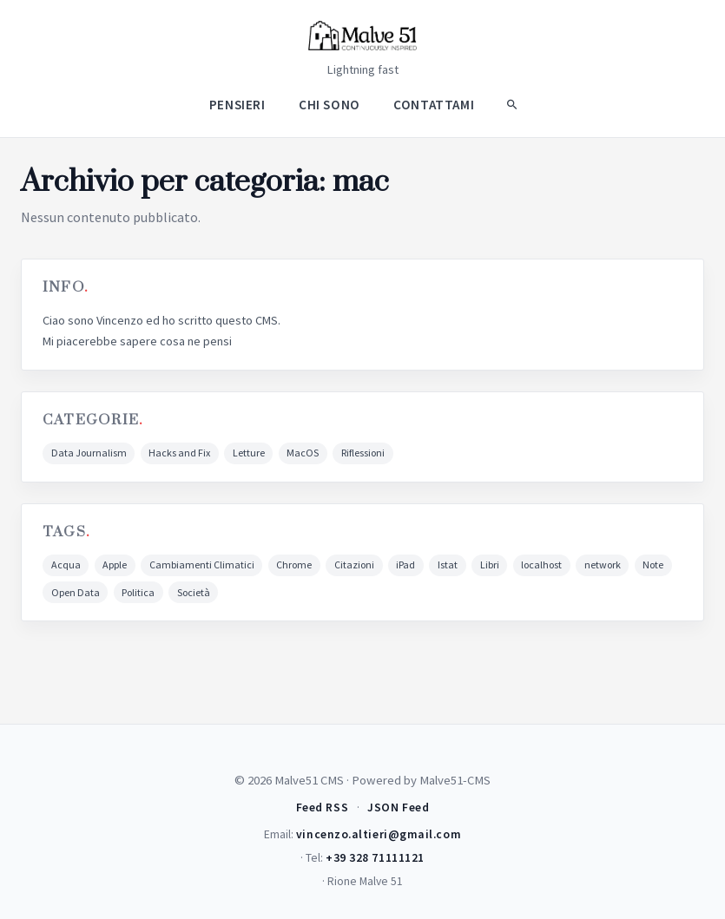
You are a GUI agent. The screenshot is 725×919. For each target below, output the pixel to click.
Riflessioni (363, 452)
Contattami (433, 103)
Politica (138, 592)
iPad (405, 564)
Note (653, 564)
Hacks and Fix (179, 452)
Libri (489, 564)
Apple (114, 564)
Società (193, 592)
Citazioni (354, 564)
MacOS (303, 452)
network (602, 564)
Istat (448, 564)
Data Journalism (89, 452)
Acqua (66, 564)
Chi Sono (329, 103)
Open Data (75, 592)
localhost (541, 564)
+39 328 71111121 (375, 857)
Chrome (294, 564)
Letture (249, 452)
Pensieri (237, 103)
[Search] (511, 104)
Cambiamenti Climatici (201, 564)
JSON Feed (398, 807)
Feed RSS (322, 807)
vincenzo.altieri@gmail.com (378, 834)
